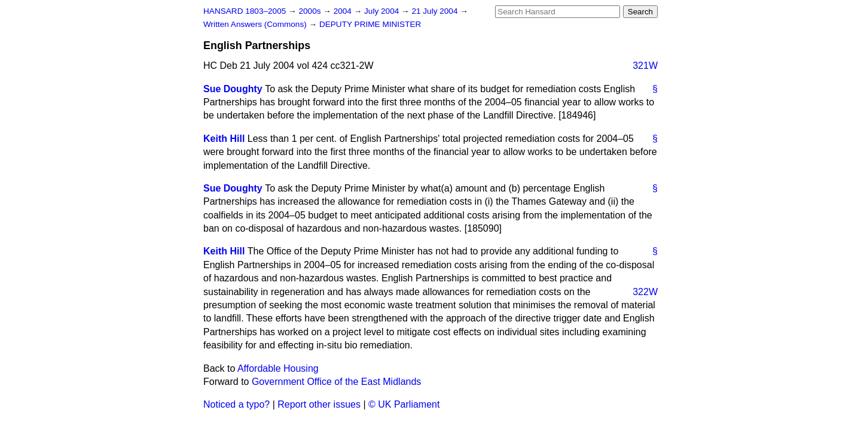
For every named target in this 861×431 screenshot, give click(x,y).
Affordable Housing (278, 368)
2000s (310, 11)
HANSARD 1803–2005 (244, 11)
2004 (344, 11)
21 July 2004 (435, 11)
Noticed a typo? (236, 404)
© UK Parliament (403, 404)
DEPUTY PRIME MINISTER (370, 24)
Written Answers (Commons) (256, 24)
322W (645, 292)
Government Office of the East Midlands (336, 382)
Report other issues (319, 404)
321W (645, 65)
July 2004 (382, 11)
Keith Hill (224, 138)
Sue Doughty (232, 89)
